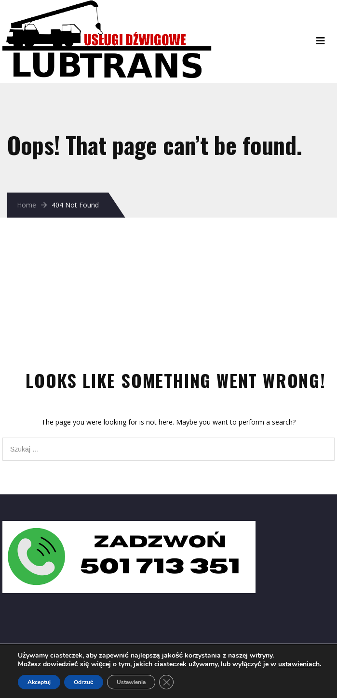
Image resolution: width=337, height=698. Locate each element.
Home (26, 204)
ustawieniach (299, 664)
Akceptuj (39, 682)
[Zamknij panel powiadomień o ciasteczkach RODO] (166, 682)
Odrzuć (84, 682)
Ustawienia (131, 682)
